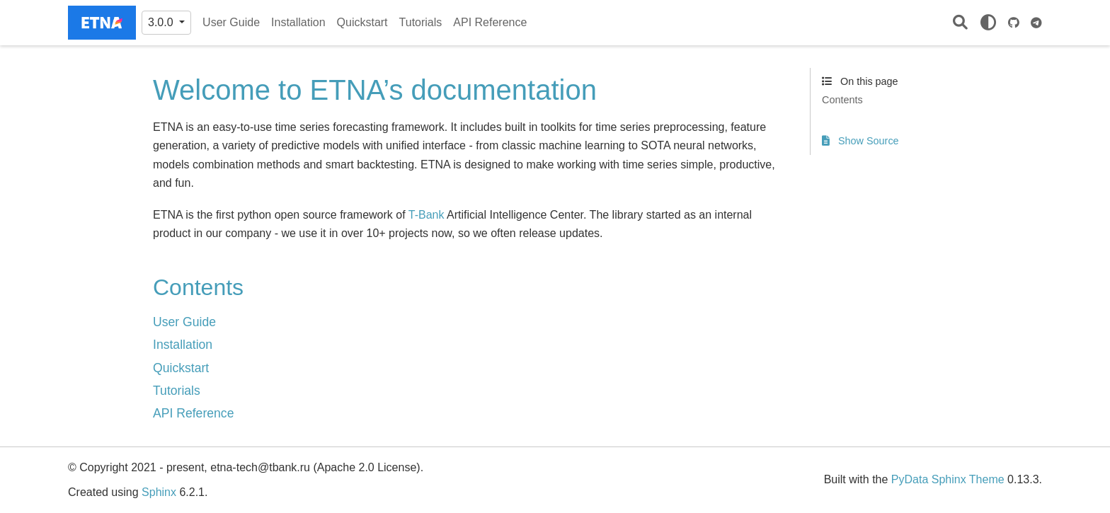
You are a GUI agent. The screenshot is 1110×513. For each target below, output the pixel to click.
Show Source (860, 140)
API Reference (490, 22)
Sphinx (159, 492)
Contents (842, 99)
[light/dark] (988, 22)
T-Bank (426, 215)
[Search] (960, 23)
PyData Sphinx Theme (948, 479)
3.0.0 (162, 22)
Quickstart (362, 22)
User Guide (231, 22)
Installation (298, 22)
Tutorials (420, 22)
